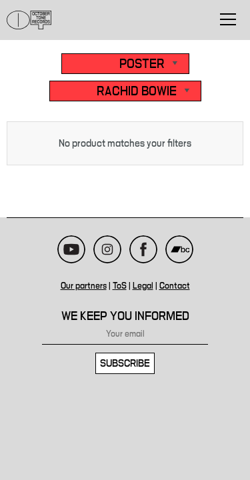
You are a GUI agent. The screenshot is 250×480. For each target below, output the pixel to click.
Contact (174, 286)
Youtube (71, 249)
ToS (120, 286)
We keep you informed (125, 316)
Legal (143, 286)
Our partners (84, 286)
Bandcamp (179, 249)
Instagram (107, 249)
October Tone (29, 20)
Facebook (143, 249)
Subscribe (125, 363)
